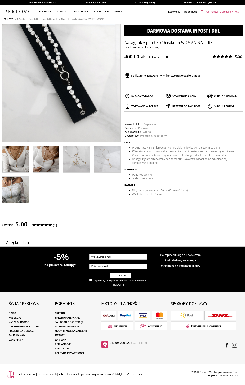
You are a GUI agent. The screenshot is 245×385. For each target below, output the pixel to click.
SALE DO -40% (17, 335)
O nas (12, 313)
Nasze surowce (19, 322)
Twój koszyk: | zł (220, 11)
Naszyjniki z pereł (49, 19)
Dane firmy (16, 339)
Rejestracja (190, 11)
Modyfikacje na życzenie (71, 331)
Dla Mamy (45, 11)
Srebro (60, 313)
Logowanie (174, 11)
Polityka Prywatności (69, 353)
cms (220, 375)
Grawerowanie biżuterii (24, 326)
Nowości (62, 11)
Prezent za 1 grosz (21, 331)
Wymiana (60, 339)
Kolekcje (101, 11)
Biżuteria (81, 11)
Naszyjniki (33, 19)
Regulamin (62, 348)
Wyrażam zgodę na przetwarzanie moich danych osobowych (120, 280)
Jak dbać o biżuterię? (69, 322)
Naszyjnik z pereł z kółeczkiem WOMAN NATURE (82, 19)
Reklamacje (63, 344)
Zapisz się (120, 275)
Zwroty (60, 335)
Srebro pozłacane (67, 317)
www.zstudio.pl (230, 375)
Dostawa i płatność (68, 326)
